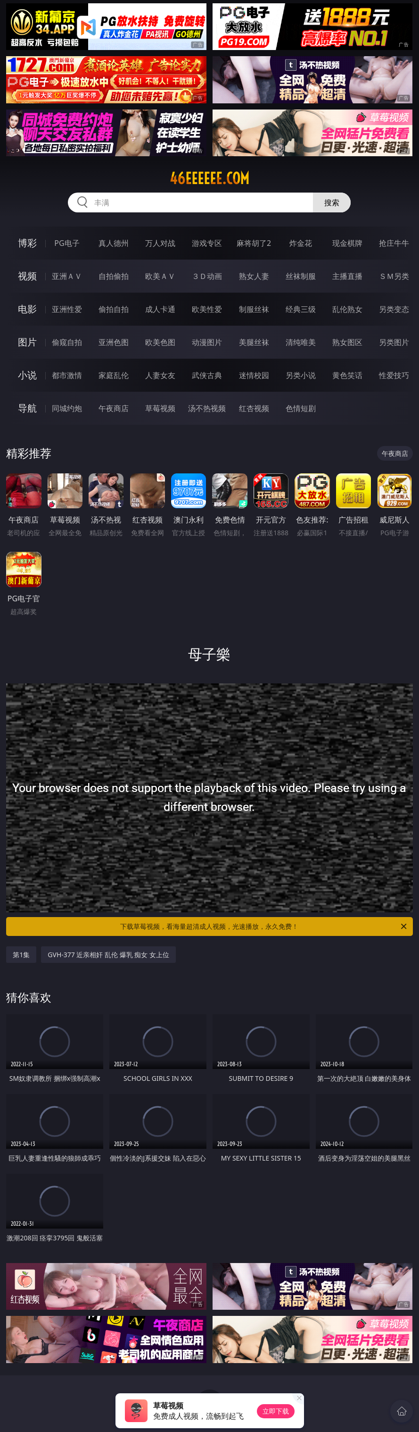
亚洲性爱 (67, 309)
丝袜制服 (301, 276)
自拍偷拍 (114, 276)
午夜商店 (114, 408)
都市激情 (67, 375)
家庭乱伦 (114, 375)
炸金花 (300, 243)
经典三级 (301, 309)
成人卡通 (160, 309)
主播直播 (347, 276)
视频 (27, 276)
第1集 (21, 954)
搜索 (331, 202)
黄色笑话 (347, 375)
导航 (27, 408)
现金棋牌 (347, 243)
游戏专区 (207, 243)
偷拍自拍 (114, 309)
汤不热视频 (207, 408)
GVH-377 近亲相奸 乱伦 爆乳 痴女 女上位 (108, 954)
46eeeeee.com (209, 178)
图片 (27, 342)
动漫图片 (207, 342)
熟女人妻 (254, 276)
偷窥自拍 (67, 342)
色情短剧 (301, 408)
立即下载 (276, 1411)
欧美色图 (160, 342)
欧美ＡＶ (160, 276)
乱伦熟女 (347, 309)
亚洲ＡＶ (67, 276)
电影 (27, 309)
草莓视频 (160, 408)
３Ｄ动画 (207, 276)
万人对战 (160, 243)
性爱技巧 (394, 375)
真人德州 (114, 243)
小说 (27, 375)
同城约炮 (67, 408)
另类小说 (301, 375)
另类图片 (394, 342)
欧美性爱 (207, 309)
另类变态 (394, 309)
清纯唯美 (301, 342)
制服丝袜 (254, 309)
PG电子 (66, 243)
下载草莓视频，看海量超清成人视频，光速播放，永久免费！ (264, 926)
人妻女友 (160, 375)
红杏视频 (254, 408)
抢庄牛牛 (394, 243)
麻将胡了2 (254, 243)
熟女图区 (347, 342)
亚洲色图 (114, 342)
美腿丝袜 (254, 342)
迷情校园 (254, 375)
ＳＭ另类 (394, 276)
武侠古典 (207, 375)
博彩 (27, 242)
